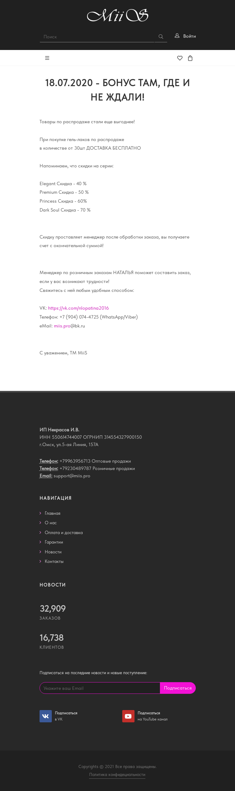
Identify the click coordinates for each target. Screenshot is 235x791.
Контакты (54, 561)
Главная (52, 513)
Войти (189, 36)
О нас (51, 522)
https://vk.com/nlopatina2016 (78, 308)
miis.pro (62, 326)
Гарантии (54, 542)
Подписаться (178, 688)
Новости (53, 552)
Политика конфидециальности (117, 774)
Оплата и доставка (64, 532)
